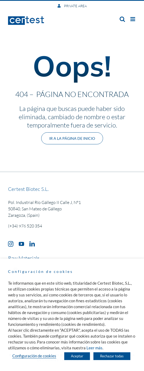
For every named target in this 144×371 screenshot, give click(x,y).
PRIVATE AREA (75, 6)
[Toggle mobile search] (122, 19)
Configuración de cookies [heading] (40, 271)
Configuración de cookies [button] (34, 356)
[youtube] (21, 244)
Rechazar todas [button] (112, 356)
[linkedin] (32, 244)
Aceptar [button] (77, 356)
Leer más (94, 348)
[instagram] (10, 244)
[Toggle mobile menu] (133, 19)
